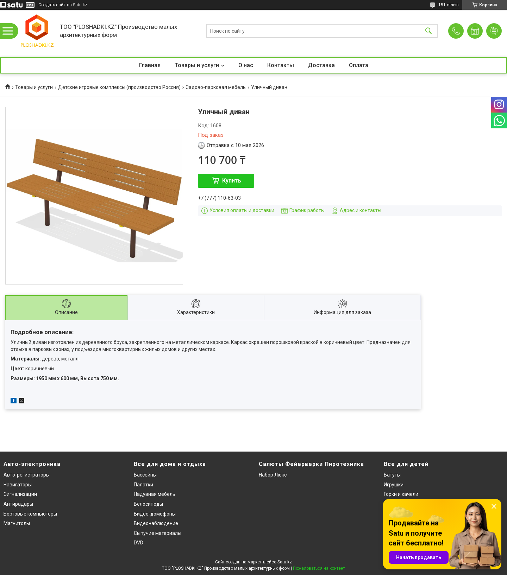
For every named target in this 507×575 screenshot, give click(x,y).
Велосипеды (148, 504)
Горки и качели (401, 494)
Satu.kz (284, 562)
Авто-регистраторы (27, 475)
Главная (150, 65)
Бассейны (145, 475)
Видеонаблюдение (156, 523)
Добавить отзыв (494, 31)
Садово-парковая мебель (216, 87)
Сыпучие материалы (157, 533)
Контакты (280, 65)
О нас (245, 65)
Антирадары (18, 504)
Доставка (321, 65)
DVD (138, 542)
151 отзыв (448, 4)
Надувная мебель (154, 494)
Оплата (358, 65)
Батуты (392, 475)
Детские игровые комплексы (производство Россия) (119, 87)
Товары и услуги (197, 65)
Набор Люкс (273, 475)
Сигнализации (20, 494)
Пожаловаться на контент (319, 568)
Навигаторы (18, 484)
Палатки (143, 484)
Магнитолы (17, 523)
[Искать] (428, 30)
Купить (231, 180)
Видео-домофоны (155, 514)
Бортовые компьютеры (30, 514)
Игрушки (393, 484)
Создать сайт (51, 4)
